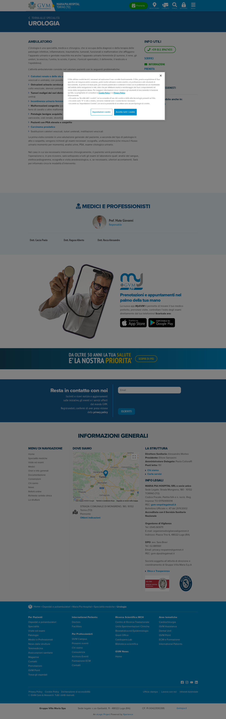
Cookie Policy (104, 93)
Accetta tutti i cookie (125, 112)
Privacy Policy (119, 93)
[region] (114, 96)
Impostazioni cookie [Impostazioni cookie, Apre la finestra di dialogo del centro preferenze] (101, 112)
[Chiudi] (160, 75)
